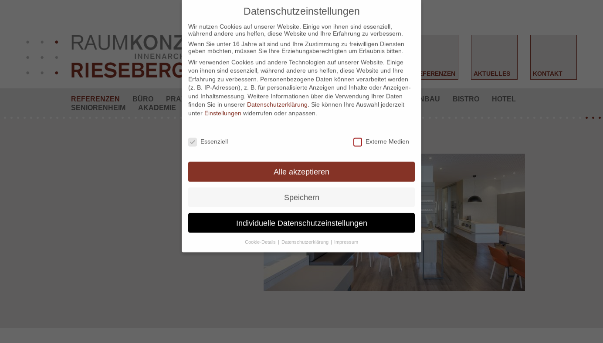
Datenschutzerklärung (277, 93)
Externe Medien (381, 130)
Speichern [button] (301, 186)
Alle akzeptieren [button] (301, 160)
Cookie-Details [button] (261, 231)
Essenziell (208, 130)
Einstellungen (222, 102)
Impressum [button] (346, 231)
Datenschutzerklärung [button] (305, 231)
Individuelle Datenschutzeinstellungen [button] (301, 211)
